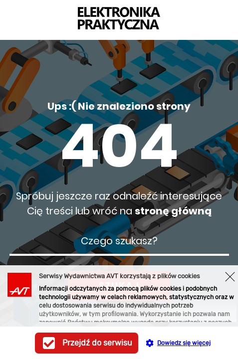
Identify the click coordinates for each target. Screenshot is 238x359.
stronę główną (173, 211)
